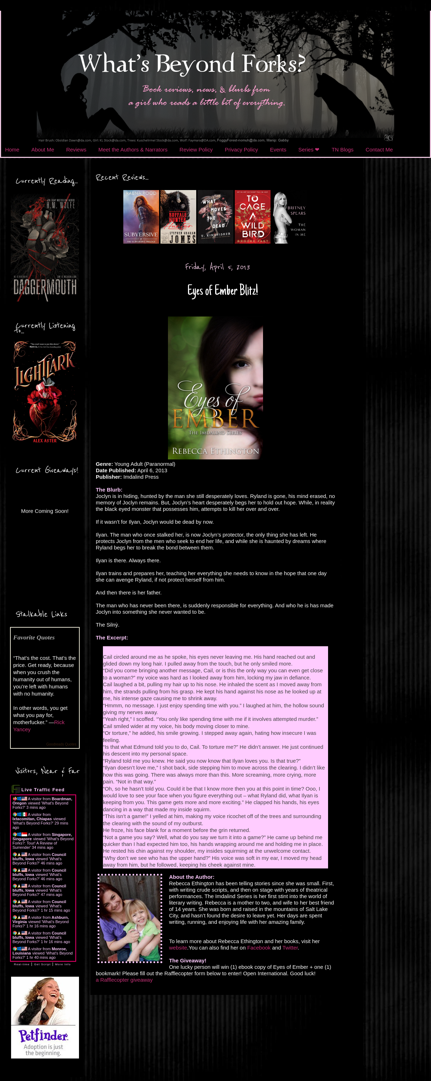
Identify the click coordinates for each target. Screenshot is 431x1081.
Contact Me (379, 149)
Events (278, 149)
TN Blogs (342, 149)
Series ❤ (309, 149)
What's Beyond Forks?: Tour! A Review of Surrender (43, 843)
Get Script (42, 964)
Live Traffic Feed (43, 789)
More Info (63, 964)
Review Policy (196, 149)
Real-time (22, 964)
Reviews (76, 149)
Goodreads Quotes (61, 744)
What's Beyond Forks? (33, 823)
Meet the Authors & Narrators (132, 149)
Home (12, 149)
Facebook (259, 948)
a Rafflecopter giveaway (124, 980)
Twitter (290, 948)
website (178, 948)
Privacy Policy (241, 149)
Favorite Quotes (34, 637)
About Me (42, 149)
